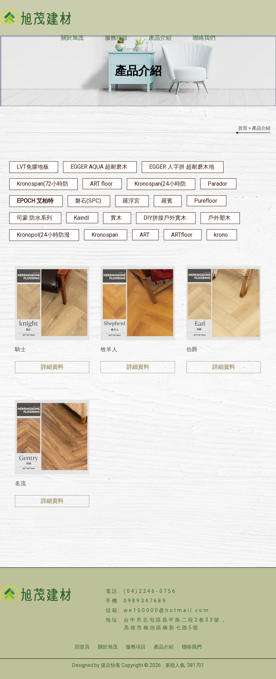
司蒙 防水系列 (34, 217)
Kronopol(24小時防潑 (43, 234)
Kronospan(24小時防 (160, 183)
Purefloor (205, 200)
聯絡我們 (204, 37)
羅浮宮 (131, 200)
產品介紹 (160, 37)
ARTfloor (181, 234)
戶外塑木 (219, 217)
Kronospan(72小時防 (42, 183)
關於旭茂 (72, 37)
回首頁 (82, 647)
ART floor (101, 183)
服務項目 (116, 37)
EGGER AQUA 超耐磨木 (99, 166)
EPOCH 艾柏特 (35, 200)
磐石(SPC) (88, 200)
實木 (116, 217)
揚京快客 (110, 665)
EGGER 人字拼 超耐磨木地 (181, 166)
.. (163, 665)
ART (145, 234)
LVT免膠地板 (33, 166)
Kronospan (104, 234)
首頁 (242, 128)
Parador (217, 183)
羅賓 (167, 200)
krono (221, 234)
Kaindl (81, 217)
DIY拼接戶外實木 (164, 217)
